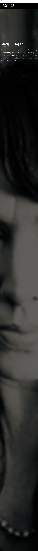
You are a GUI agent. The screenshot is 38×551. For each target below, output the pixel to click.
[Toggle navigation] (34, 6)
